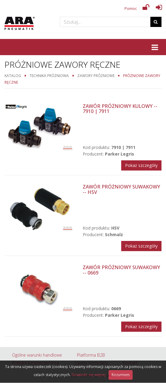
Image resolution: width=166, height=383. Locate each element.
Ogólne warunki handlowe (37, 355)
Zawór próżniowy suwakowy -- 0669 (121, 270)
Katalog (13, 75)
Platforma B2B (91, 355)
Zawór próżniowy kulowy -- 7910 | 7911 (120, 109)
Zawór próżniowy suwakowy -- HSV (121, 189)
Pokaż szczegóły (141, 165)
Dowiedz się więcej (89, 374)
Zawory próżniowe (96, 75)
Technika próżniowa (49, 75)
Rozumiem (121, 374)
